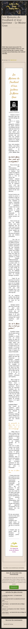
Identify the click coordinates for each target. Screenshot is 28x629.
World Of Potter (8, 624)
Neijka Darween (13, 60)
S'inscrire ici (14, 587)
